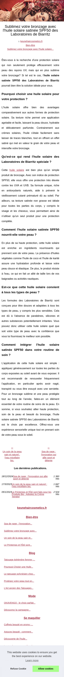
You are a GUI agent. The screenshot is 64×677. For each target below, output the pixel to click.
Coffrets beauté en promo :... (18, 624)
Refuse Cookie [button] (18, 668)
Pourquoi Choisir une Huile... (18, 567)
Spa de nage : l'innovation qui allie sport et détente (48, 456)
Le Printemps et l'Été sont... (18, 545)
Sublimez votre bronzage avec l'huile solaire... (30, 49)
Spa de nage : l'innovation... (18, 523)
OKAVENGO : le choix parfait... (19, 603)
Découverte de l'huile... (15, 639)
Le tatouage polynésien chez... (19, 574)
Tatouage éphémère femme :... (19, 559)
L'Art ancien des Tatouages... (18, 588)
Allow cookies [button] (45, 668)
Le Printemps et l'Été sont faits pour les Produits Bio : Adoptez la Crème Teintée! (31, 494)
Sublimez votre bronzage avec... (20, 531)
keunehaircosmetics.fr (31, 41)
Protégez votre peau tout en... (19, 581)
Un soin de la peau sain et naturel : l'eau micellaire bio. (12, 456)
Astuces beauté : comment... (18, 631)
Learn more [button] (32, 660)
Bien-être (30, 45)
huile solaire (16, 170)
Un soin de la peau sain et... (18, 538)
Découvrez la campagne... (17, 610)
